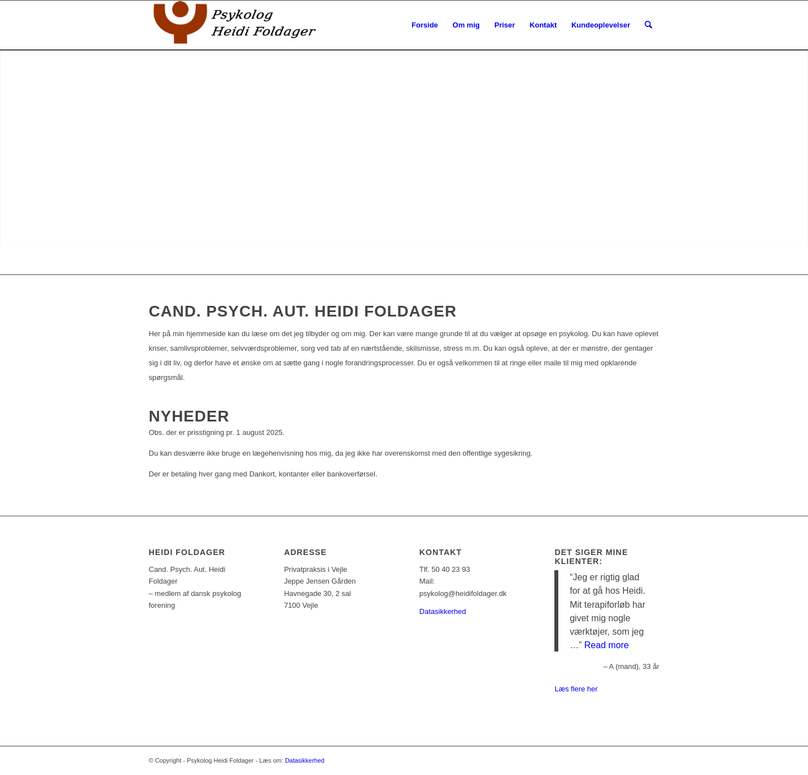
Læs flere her (576, 689)
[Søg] (648, 25)
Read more (606, 645)
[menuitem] (425, 25)
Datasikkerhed (442, 611)
